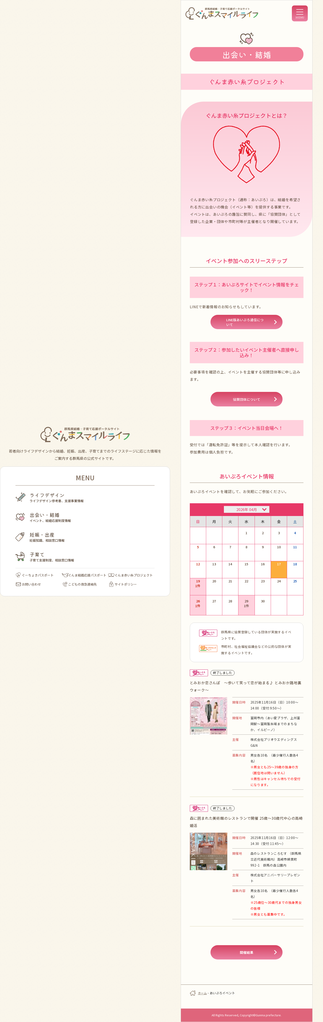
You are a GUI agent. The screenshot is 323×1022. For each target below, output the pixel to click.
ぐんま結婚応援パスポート (84, 575)
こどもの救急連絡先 (80, 584)
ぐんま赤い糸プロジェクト (130, 575)
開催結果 (246, 958)
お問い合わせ (28, 584)
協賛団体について (246, 402)
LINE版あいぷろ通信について (246, 323)
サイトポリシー (123, 584)
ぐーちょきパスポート (35, 575)
